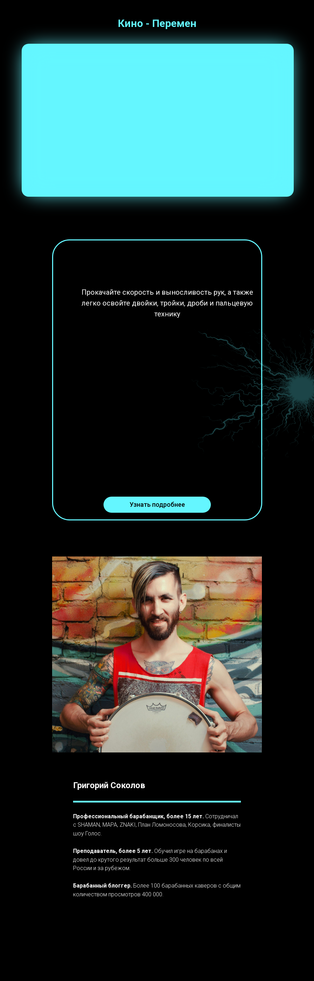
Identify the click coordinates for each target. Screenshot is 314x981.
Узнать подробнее (157, 504)
